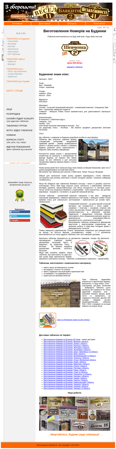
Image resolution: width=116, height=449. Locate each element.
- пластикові (12, 41)
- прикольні (11, 76)
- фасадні (10, 64)
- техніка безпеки (14, 74)
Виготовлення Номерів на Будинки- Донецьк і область (66, 346)
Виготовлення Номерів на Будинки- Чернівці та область (67, 388)
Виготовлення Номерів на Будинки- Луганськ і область (66, 358)
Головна (17, 23)
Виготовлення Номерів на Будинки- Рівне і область (65, 370)
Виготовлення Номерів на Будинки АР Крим (62, 339)
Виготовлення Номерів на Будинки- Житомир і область (66, 348)
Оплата (72, 23)
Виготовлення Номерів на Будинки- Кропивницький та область (70, 356)
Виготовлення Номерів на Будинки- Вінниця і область (66, 342)
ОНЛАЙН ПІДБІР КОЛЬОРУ (20, 119)
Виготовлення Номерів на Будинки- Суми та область (66, 372)
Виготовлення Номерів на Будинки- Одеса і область (65, 366)
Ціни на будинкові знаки (73, 320)
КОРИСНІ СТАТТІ (16, 140)
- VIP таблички (13, 54)
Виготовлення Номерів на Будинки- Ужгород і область (66, 376)
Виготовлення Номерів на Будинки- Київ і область (64, 354)
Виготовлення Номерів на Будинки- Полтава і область (66, 368)
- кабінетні (11, 61)
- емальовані (12, 51)
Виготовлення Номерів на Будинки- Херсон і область (66, 380)
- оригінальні (12, 49)
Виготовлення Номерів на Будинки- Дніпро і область (65, 344)
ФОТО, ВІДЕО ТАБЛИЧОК (19, 130)
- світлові (10, 46)
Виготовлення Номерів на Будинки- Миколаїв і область (67, 364)
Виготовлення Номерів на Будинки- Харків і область (65, 378)
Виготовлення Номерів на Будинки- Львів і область (65, 362)
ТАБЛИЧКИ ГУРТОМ (16, 126)
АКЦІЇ (9, 109)
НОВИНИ (11, 135)
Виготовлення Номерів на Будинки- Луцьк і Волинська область (70, 360)
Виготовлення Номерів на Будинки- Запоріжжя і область (67, 350)
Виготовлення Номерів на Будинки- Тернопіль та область (68, 374)
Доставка (45, 23)
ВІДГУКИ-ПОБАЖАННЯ (19, 148)
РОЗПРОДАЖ (13, 114)
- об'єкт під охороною (16, 71)
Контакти (99, 23)
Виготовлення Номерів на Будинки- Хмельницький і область (69, 382)
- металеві (11, 44)
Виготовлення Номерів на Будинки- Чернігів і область (66, 386)
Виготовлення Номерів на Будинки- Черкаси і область (66, 384)
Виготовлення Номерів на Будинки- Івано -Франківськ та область (71, 352)
